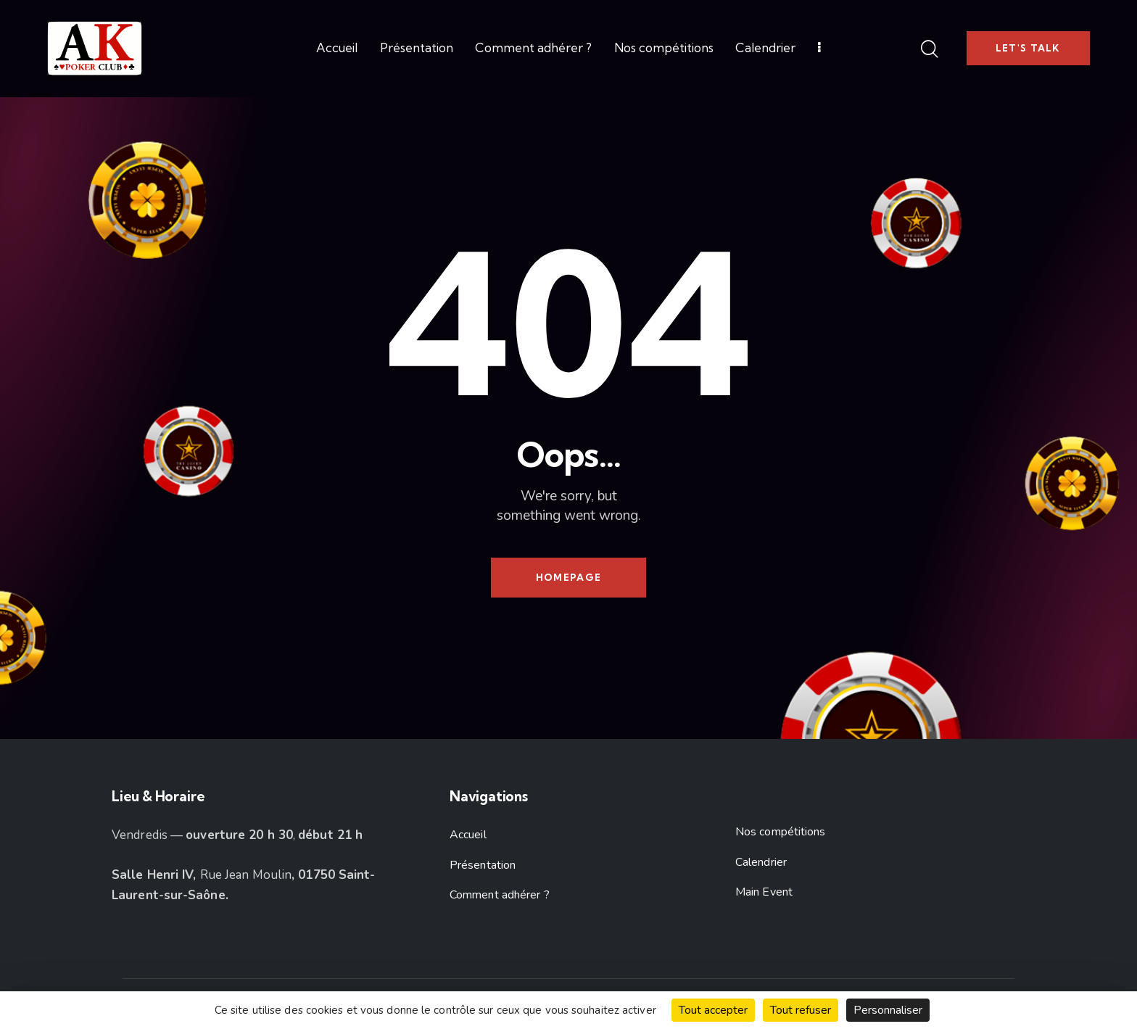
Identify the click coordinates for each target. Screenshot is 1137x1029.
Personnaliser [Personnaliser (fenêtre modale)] (887, 1010)
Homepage (568, 577)
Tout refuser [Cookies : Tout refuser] (800, 1010)
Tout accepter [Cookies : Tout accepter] (713, 1010)
